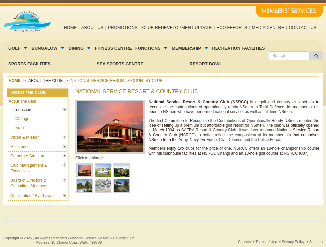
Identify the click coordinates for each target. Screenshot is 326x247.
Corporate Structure (27, 156)
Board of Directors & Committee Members (28, 183)
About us (92, 27)
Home (70, 27)
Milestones (19, 146)
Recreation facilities (238, 48)
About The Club (22, 101)
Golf (15, 48)
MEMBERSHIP (187, 48)
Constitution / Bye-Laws (31, 195)
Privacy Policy (293, 242)
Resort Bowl (206, 63)
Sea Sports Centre (120, 63)
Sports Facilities (29, 63)
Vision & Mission (25, 137)
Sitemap (316, 242)
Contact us (302, 27)
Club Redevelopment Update (177, 27)
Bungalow (45, 48)
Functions (148, 48)
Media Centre (268, 27)
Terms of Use (266, 242)
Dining (77, 48)
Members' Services (289, 11)
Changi (21, 118)
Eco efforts (232, 27)
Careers (244, 242)
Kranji (20, 127)
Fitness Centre (113, 48)
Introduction (20, 109)
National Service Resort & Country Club (102, 238)
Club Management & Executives (28, 168)
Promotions (123, 27)
